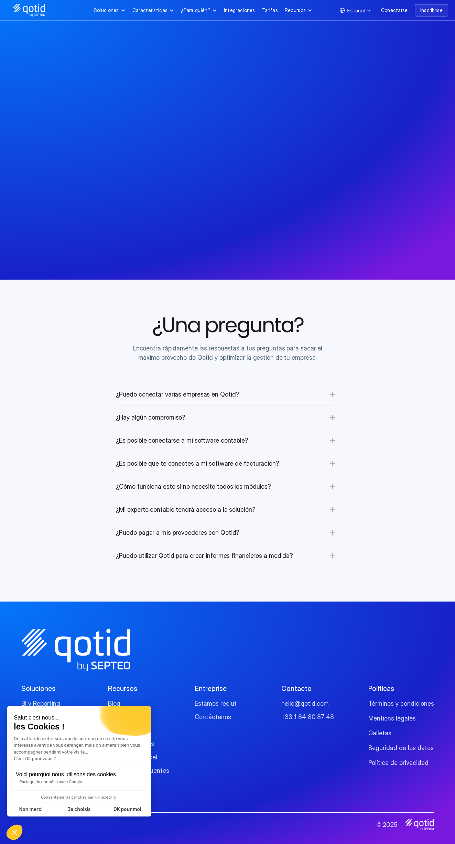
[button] (14, 832)
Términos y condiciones (401, 703)
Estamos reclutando (223, 703)
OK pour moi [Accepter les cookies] (127, 809)
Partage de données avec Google (50, 781)
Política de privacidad (398, 762)
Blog (114, 703)
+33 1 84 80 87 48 (307, 717)
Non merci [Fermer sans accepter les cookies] (30, 809)
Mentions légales (392, 718)
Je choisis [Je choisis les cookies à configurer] (79, 809)
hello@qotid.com (305, 703)
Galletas (379, 733)
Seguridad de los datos (401, 747)
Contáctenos (213, 717)
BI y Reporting (40, 703)
